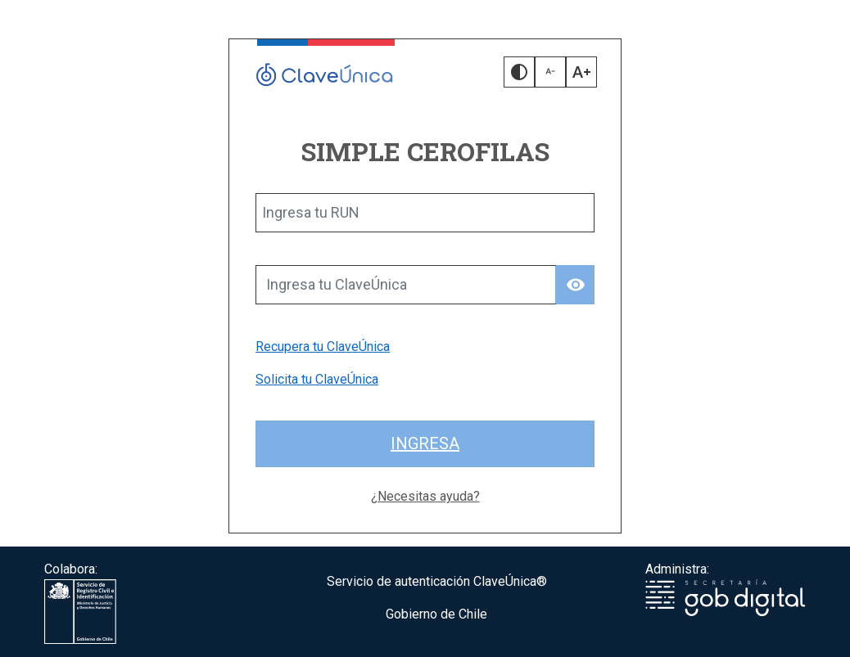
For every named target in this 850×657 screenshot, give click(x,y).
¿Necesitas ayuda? (425, 496)
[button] (519, 72)
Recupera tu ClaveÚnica (322, 346)
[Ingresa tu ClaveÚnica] (405, 284)
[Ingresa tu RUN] (425, 212)
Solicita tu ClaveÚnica (316, 379)
